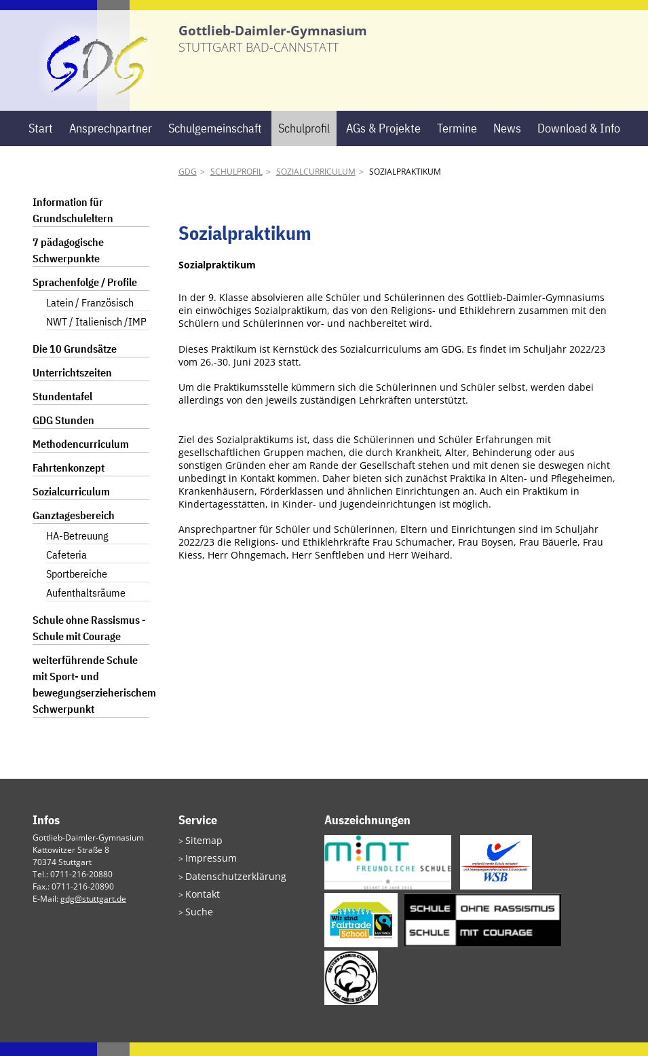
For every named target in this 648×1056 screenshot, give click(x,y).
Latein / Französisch (90, 316)
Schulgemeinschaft (215, 141)
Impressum (206, 869)
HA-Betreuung (77, 550)
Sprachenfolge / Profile (85, 296)
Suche (196, 918)
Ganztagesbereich (74, 529)
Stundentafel (62, 410)
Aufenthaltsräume (86, 607)
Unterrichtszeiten (72, 386)
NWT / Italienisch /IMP (96, 335)
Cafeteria (66, 569)
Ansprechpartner (110, 141)
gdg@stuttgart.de (93, 912)
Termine (457, 141)
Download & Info (578, 141)
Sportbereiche (76, 588)
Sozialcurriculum (316, 186)
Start (40, 141)
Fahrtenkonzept (68, 482)
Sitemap (200, 853)
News (507, 141)
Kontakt (199, 902)
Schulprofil (304, 141)
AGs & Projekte (383, 141)
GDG (187, 186)
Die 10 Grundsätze (75, 363)
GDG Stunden (63, 434)
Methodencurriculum (81, 458)
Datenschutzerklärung (227, 886)
